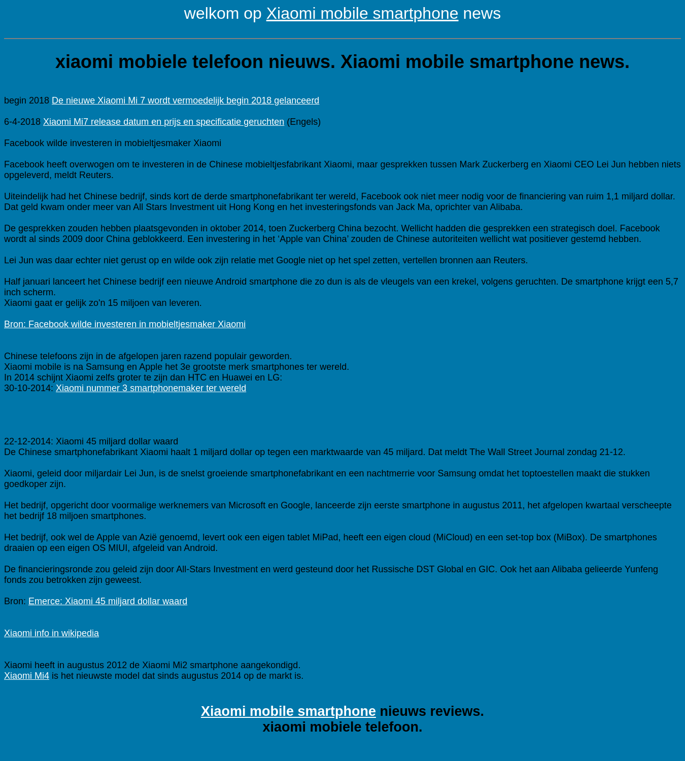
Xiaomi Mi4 (26, 676)
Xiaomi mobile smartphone (362, 13)
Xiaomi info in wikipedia (51, 633)
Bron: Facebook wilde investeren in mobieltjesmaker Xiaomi (125, 324)
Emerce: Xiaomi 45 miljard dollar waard (107, 601)
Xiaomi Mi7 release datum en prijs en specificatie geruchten (163, 122)
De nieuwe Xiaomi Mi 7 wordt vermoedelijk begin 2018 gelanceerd (185, 100)
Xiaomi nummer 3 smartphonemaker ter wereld (151, 388)
